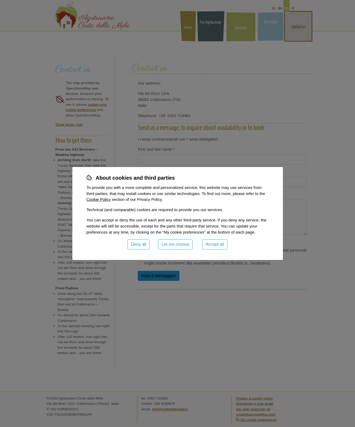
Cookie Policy (99, 199)
